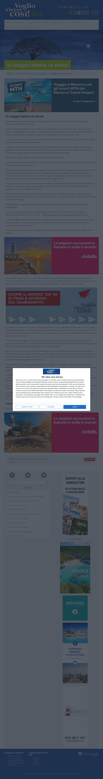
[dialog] (51, 389)
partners (26, 380)
